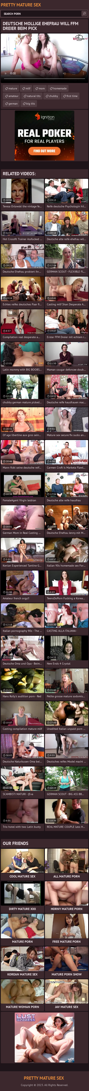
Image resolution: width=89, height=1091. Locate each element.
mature (13, 88)
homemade (60, 88)
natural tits (34, 96)
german (13, 103)
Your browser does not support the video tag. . (44, 58)
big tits (30, 103)
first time (72, 96)
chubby (53, 96)
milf (28, 88)
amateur (13, 96)
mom (42, 88)
